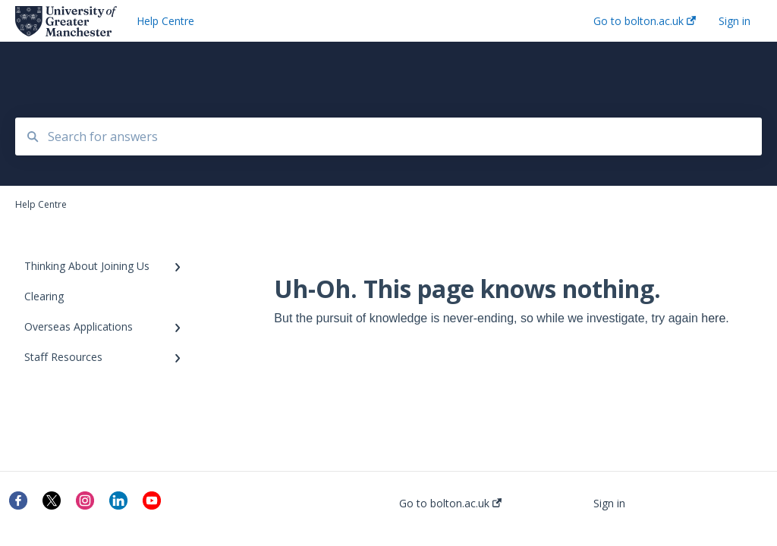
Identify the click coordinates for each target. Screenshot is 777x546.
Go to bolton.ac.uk (450, 503)
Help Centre (165, 21)
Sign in (609, 503)
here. (714, 318)
